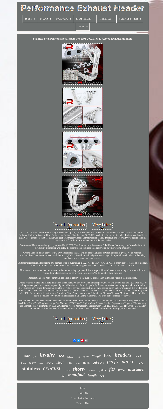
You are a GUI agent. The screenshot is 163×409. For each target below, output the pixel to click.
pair (102, 375)
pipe (63, 376)
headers (123, 355)
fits (112, 369)
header (47, 355)
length (92, 375)
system (86, 356)
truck (78, 357)
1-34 (61, 356)
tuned (138, 356)
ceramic (91, 370)
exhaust (51, 368)
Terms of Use (82, 403)
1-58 (35, 357)
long (69, 362)
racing (141, 363)
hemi (77, 363)
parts (102, 369)
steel (60, 362)
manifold (76, 374)
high (23, 363)
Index (82, 388)
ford (108, 355)
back (86, 362)
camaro (66, 370)
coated (32, 362)
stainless (31, 369)
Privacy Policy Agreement (83, 398)
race (41, 363)
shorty (79, 369)
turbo (121, 370)
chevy (50, 362)
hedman (70, 357)
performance (120, 361)
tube (27, 356)
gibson (98, 362)
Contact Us (83, 393)
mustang (135, 369)
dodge (96, 356)
